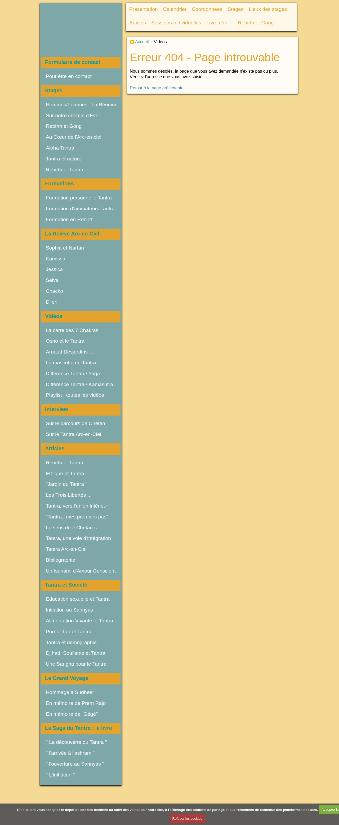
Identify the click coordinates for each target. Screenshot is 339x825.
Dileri (51, 302)
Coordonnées (207, 9)
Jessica (54, 269)
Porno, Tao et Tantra (68, 631)
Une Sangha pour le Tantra (77, 664)
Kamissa (55, 258)
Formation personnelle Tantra (79, 197)
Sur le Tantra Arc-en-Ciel (73, 434)
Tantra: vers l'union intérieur (77, 506)
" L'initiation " (60, 775)
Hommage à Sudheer (70, 692)
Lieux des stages (268, 9)
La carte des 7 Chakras (72, 330)
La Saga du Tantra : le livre (78, 728)
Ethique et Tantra (65, 473)
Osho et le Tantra (65, 341)
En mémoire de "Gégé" (72, 714)
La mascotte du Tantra (71, 362)
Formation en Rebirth (69, 219)
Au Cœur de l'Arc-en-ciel (73, 137)
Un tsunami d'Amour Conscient (81, 571)
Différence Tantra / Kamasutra (79, 384)
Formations (59, 183)
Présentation (143, 9)
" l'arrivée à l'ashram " (70, 753)
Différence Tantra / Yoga (73, 373)
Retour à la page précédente (157, 88)
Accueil (142, 42)
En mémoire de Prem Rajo (76, 703)
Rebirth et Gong (64, 126)
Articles (54, 448)
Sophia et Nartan (65, 248)
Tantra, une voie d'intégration (78, 538)
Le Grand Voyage (66, 678)
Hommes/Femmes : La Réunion (82, 104)
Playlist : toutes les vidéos (75, 395)
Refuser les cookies (187, 818)
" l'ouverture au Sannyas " (75, 764)
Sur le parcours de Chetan (75, 423)
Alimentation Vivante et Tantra (79, 620)
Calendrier (175, 9)
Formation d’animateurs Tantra (80, 208)
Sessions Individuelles (176, 22)
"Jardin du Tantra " (66, 484)
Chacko (54, 291)
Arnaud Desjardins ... (69, 352)
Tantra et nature (63, 158)
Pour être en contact (69, 76)
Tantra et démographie (71, 642)
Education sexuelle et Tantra (78, 599)
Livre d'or (217, 22)
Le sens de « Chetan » (71, 527)
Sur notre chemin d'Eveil (73, 115)
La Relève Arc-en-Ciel (72, 234)
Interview (56, 409)
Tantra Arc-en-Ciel (66, 549)
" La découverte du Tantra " (76, 742)
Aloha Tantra (60, 148)
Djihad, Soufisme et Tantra (75, 653)
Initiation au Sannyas (69, 610)
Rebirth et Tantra (64, 169)
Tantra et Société (66, 585)
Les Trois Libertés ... (69, 495)
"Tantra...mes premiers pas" (77, 517)
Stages (54, 90)
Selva (52, 280)
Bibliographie (60, 560)
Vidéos (53, 316)
